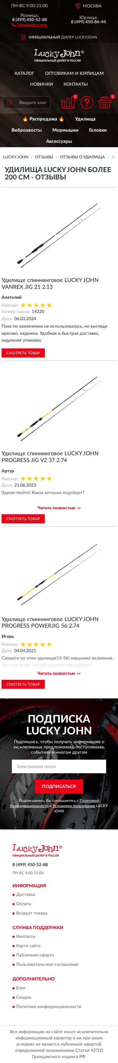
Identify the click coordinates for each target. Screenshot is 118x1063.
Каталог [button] (25, 73)
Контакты (76, 84)
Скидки (23, 997)
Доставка (25, 895)
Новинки (41, 84)
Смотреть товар (23, 353)
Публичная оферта (35, 955)
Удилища (85, 119)
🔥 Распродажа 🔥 (43, 119)
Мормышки (65, 130)
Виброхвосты (27, 130)
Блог (21, 988)
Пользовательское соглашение (47, 965)
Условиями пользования (74, 806)
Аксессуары (59, 141)
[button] (29, 24)
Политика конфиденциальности (48, 1007)
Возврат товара (31, 913)
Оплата (23, 904)
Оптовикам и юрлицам (74, 73)
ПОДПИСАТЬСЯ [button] (59, 786)
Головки (98, 130)
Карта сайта (28, 946)
